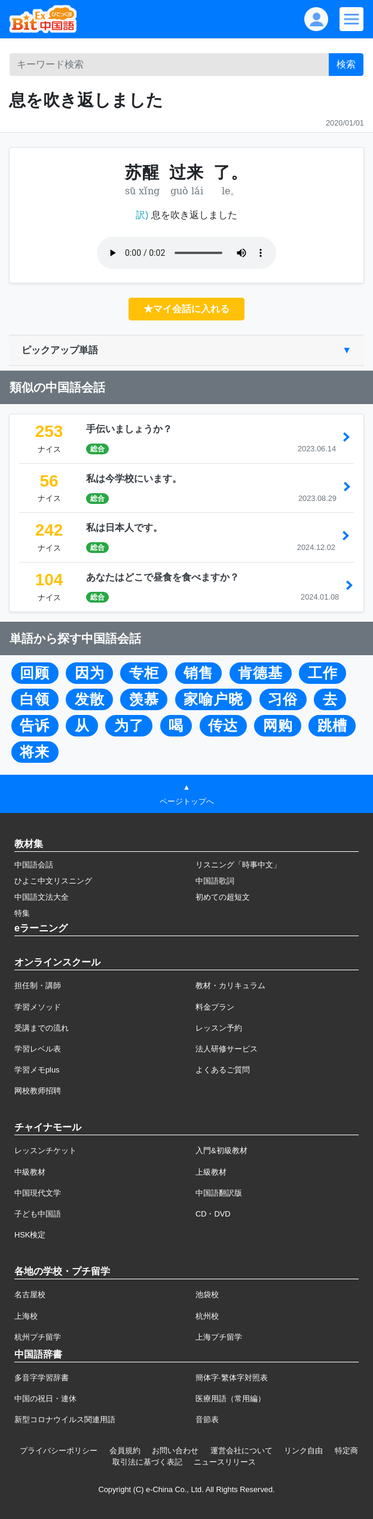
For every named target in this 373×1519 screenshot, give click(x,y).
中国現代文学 (37, 1192)
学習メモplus (36, 1069)
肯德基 (260, 673)
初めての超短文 (222, 897)
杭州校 (207, 1316)
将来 (35, 752)
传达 (223, 725)
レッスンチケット (45, 1150)
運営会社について (241, 1450)
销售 (198, 673)
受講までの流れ (41, 1027)
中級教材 (29, 1171)
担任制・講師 (37, 985)
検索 (346, 64)
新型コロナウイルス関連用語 (64, 1419)
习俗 (283, 699)
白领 (35, 699)
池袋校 (207, 1294)
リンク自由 (303, 1450)
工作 (323, 673)
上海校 (26, 1316)
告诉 (35, 725)
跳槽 (332, 725)
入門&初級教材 (221, 1150)
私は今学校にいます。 (134, 478)
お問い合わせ (175, 1450)
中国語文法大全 (41, 897)
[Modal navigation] (351, 19)
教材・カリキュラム (230, 985)
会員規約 (124, 1450)
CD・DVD (213, 1213)
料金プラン (214, 1007)
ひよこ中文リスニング (53, 880)
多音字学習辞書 (41, 1377)
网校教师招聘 (37, 1090)
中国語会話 (33, 864)
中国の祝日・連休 (45, 1398)
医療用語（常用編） (230, 1398)
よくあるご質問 (222, 1069)
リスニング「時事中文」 (238, 864)
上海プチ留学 (218, 1336)
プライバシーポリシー (58, 1450)
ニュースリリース (225, 1461)
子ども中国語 (37, 1213)
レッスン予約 (218, 1027)
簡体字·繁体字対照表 (231, 1377)
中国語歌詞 (214, 880)
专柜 (144, 673)
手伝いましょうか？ (129, 429)
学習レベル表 (37, 1048)
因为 (90, 673)
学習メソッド (37, 1007)
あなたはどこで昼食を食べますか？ (162, 577)
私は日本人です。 (124, 527)
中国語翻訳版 (218, 1192)
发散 (90, 699)
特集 (22, 913)
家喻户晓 (213, 699)
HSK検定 (29, 1234)
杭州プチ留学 (37, 1336)
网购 (278, 725)
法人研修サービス (226, 1048)
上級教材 (211, 1171)
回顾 (35, 673)
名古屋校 (29, 1294)
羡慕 (144, 699)
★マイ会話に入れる (186, 309)
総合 (97, 449)
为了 (129, 725)
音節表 (207, 1419)
